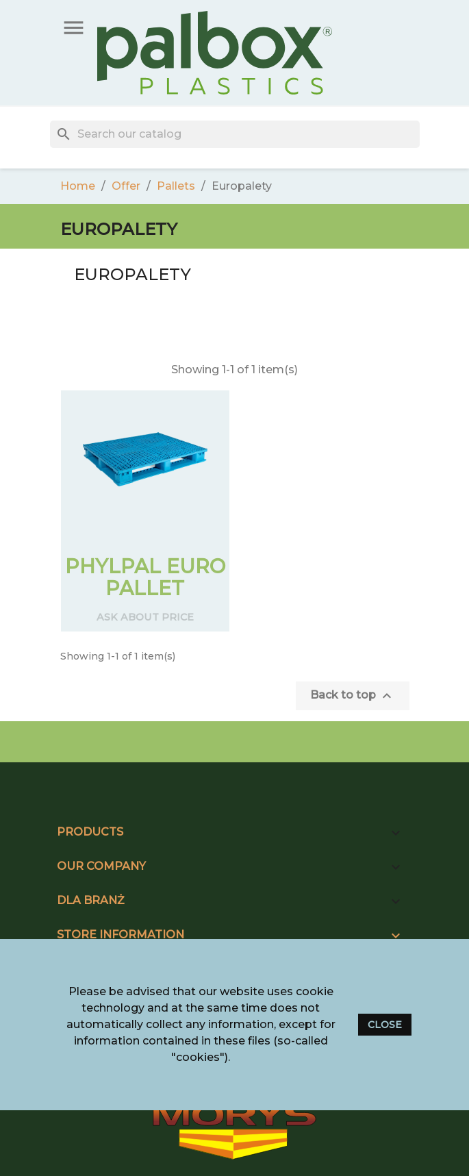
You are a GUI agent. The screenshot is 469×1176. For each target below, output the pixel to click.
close (385, 1024)
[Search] (235, 134)
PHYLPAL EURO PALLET (145, 577)
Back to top (352, 696)
